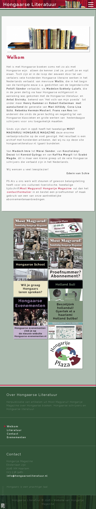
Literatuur (14, 430)
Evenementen (16, 437)
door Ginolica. (3, 496)
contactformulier (19, 192)
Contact (12, 433)
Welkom (12, 426)
